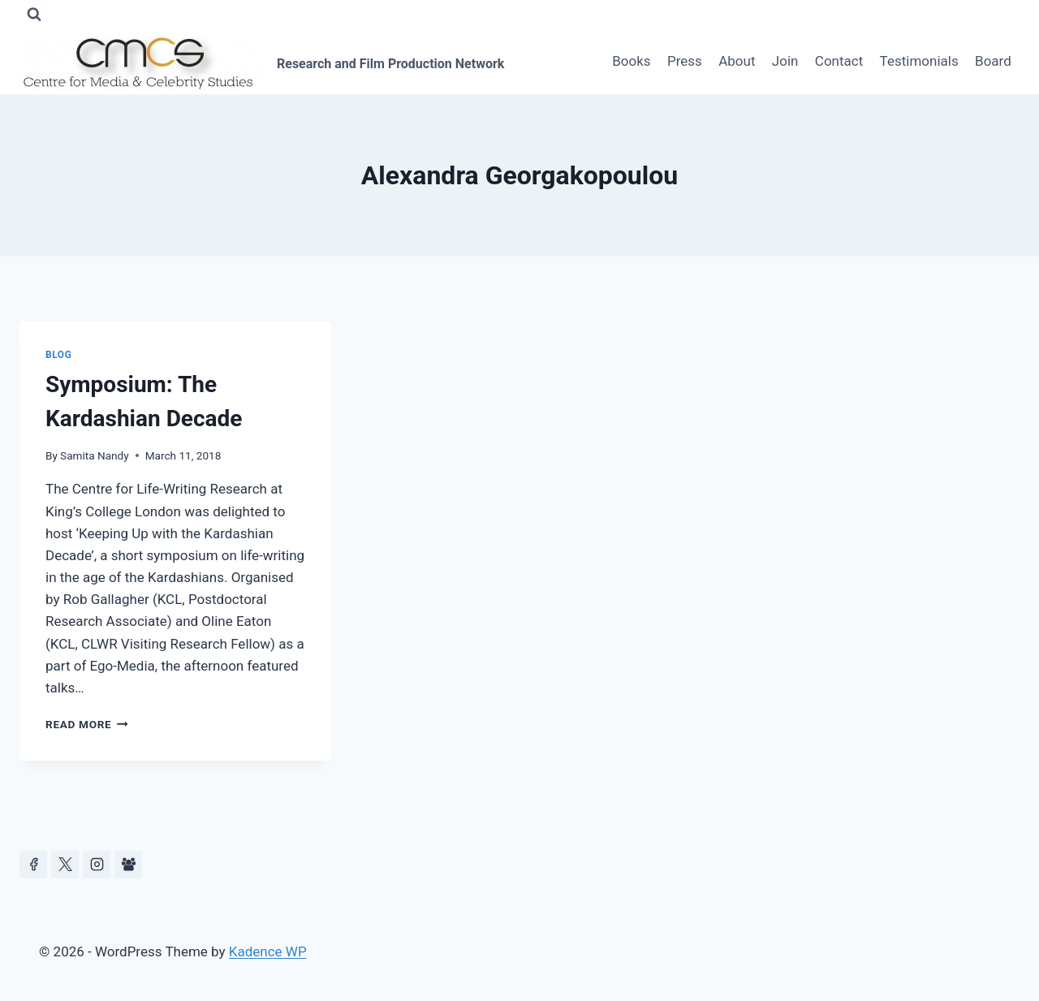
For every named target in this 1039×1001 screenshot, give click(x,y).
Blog (58, 354)
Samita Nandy (94, 455)
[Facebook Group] (128, 864)
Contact (839, 61)
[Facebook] (33, 864)
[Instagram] (96, 864)
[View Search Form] (34, 14)
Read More (86, 724)
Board (993, 61)
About (736, 61)
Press (684, 61)
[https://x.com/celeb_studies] (65, 864)
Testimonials (919, 61)
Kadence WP (268, 951)
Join (785, 61)
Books (631, 61)
